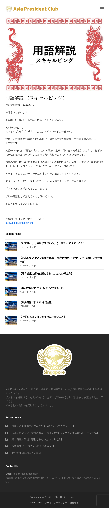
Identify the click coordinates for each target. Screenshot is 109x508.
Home (32, 502)
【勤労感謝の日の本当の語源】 (36, 302)
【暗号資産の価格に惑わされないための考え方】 (46, 273)
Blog (40, 502)
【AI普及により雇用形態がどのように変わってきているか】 (52, 243)
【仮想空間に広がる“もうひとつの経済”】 (42, 288)
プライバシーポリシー (56, 502)
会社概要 (74, 502)
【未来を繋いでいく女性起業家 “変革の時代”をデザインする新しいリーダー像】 (54, 432)
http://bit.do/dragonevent (19, 222)
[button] (102, 8)
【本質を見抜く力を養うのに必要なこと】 (42, 316)
